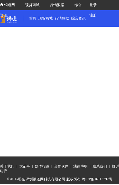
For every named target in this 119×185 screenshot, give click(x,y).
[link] (10, 18)
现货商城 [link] (45, 18)
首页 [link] (32, 18)
